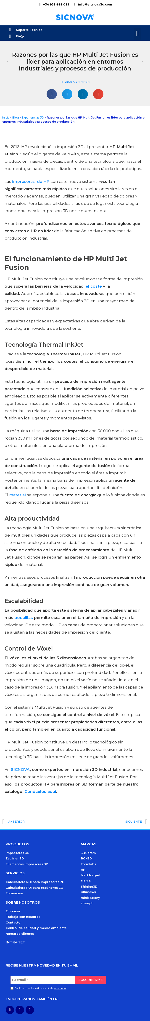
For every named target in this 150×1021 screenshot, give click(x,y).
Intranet (15, 942)
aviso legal (60, 988)
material (18, 495)
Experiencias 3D (33, 117)
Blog (15, 117)
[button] (137, 34)
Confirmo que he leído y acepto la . (41, 988)
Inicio (6, 117)
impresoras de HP (31, 181)
